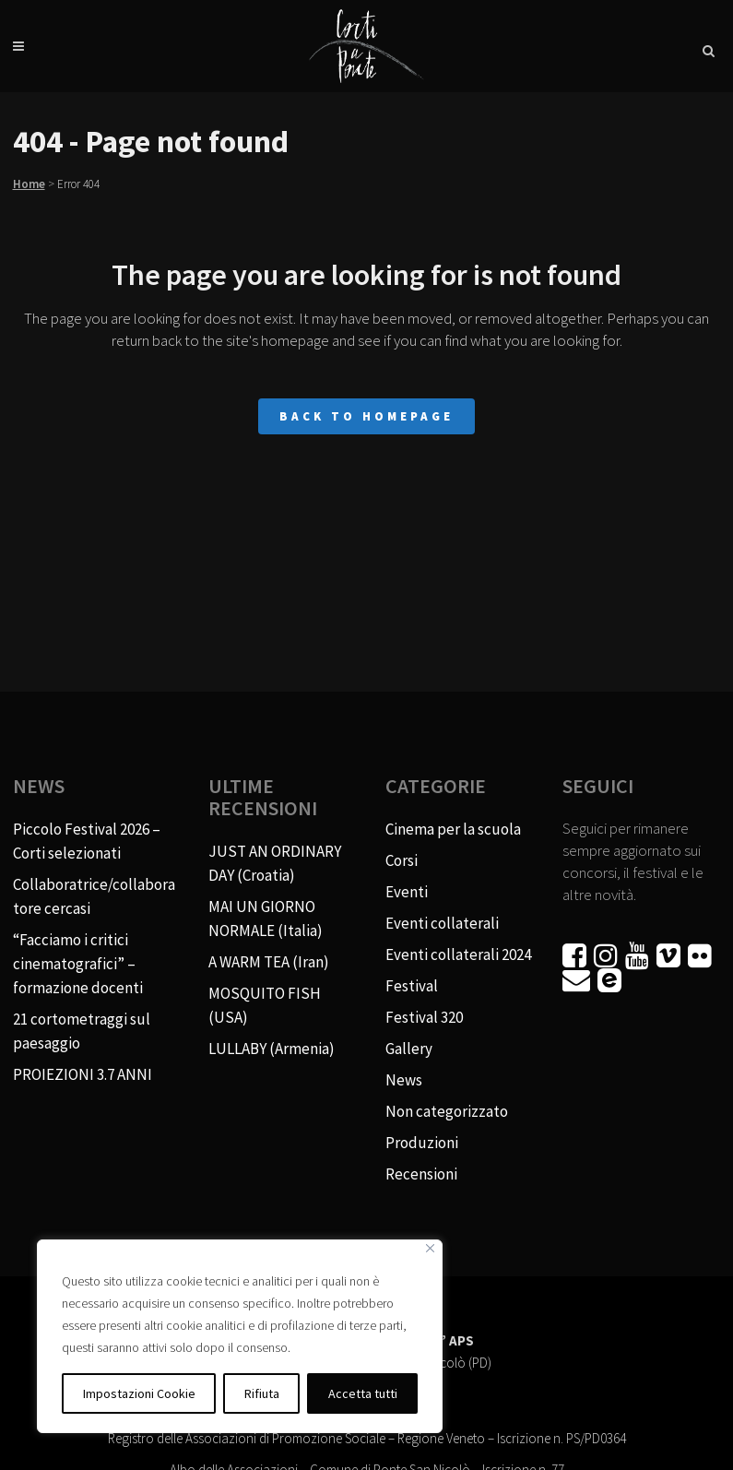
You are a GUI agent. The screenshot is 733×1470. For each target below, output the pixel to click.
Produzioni (421, 1142)
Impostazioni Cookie (139, 1393)
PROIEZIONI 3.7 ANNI (82, 1074)
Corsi (401, 860)
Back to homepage (366, 416)
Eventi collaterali (442, 923)
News (403, 1080)
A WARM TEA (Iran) (268, 962)
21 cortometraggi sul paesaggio (81, 1031)
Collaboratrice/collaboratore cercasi (94, 896)
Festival (411, 986)
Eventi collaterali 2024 (458, 954)
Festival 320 (424, 1017)
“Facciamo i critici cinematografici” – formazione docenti (78, 964)
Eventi (406, 892)
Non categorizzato (446, 1111)
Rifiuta (261, 1393)
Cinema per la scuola (453, 829)
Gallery (408, 1048)
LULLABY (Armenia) (271, 1048)
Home (29, 184)
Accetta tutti (362, 1393)
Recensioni (421, 1174)
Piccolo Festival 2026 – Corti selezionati (86, 841)
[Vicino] (430, 1248)
